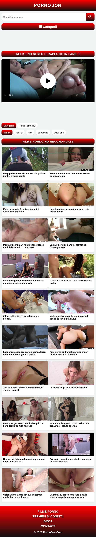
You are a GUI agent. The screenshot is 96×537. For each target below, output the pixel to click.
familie (19, 132)
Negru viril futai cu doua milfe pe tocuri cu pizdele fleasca (24, 460)
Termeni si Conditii (48, 516)
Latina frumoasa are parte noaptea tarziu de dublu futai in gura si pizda (24, 353)
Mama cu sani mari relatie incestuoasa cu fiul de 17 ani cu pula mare (23, 246)
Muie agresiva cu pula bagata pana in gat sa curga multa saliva (69, 317)
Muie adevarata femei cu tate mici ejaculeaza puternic (21, 210)
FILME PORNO (48, 511)
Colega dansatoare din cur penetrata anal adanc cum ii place (22, 495)
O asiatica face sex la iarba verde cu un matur (70, 281)
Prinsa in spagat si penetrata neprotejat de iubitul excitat (71, 460)
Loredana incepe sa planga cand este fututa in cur (69, 210)
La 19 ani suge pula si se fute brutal (68, 387)
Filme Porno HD (27, 125)
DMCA (48, 521)
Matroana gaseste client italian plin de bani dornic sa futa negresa (23, 424)
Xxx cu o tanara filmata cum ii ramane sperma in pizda (23, 388)
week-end (59, 132)
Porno (48, 5)
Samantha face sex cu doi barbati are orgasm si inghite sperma (69, 424)
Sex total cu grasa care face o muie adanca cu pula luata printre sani (68, 495)
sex (30, 132)
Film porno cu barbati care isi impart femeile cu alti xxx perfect (69, 353)
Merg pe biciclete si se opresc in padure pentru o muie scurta (24, 174)
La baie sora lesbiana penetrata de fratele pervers (68, 246)
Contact (48, 526)
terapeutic (43, 132)
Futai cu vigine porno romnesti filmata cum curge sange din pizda (23, 281)
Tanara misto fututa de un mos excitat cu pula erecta (70, 174)
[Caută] (90, 17)
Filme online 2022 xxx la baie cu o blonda (21, 317)
